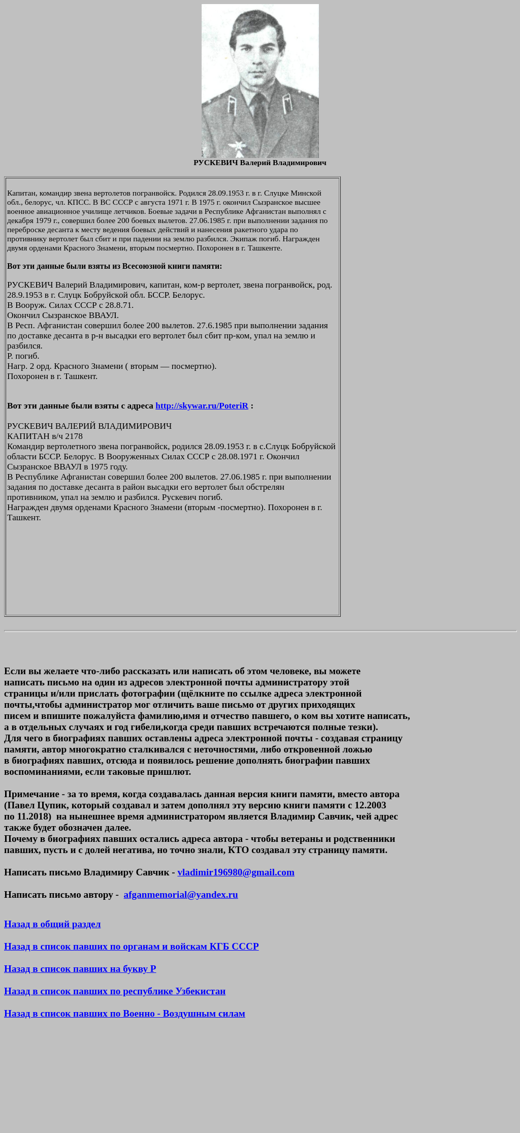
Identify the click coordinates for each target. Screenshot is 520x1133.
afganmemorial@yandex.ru (181, 894)
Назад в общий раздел (52, 924)
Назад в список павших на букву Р (80, 968)
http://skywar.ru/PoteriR (201, 406)
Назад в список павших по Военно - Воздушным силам (124, 1013)
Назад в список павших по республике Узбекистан (114, 991)
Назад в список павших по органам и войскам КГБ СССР (131, 946)
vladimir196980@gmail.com (235, 872)
